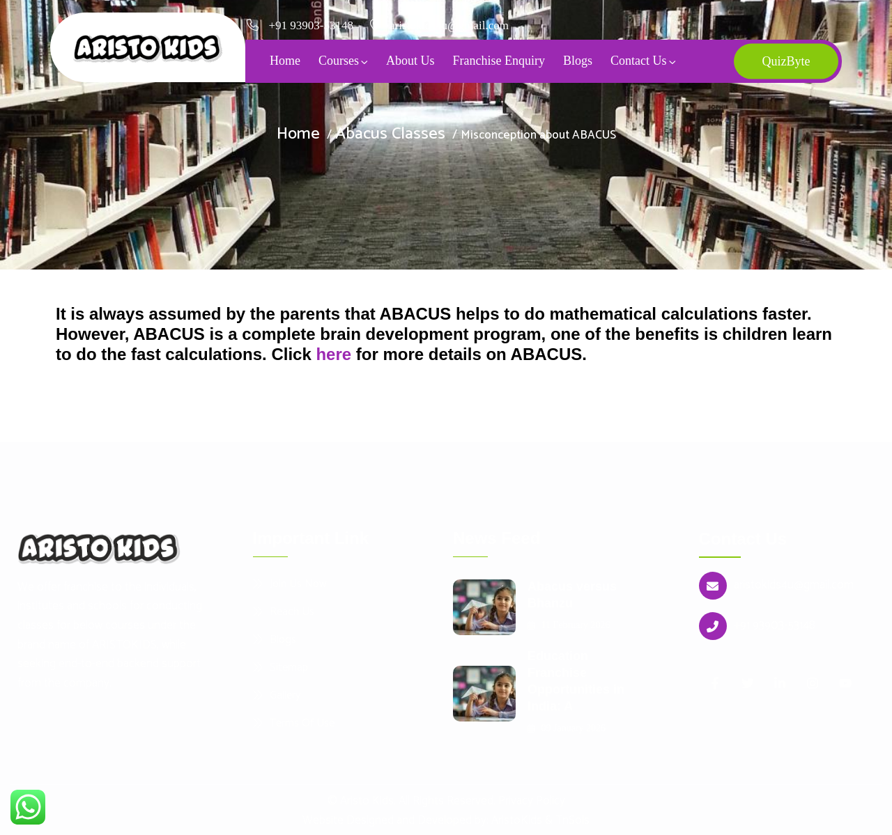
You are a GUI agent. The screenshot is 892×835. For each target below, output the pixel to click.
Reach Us (292, 611)
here (333, 354)
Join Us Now (298, 583)
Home (285, 61)
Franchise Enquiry (499, 61)
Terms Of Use (302, 723)
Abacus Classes (390, 134)
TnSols (572, 820)
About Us (410, 61)
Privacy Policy (531, 801)
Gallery (285, 695)
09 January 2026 (567, 728)
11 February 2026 (569, 625)
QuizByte (786, 61)
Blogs (577, 61)
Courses (338, 61)
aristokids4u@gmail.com (794, 585)
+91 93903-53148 (311, 25)
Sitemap (289, 667)
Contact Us (638, 61)
